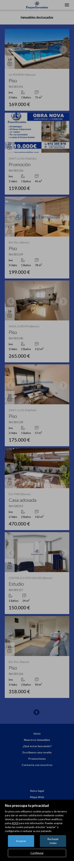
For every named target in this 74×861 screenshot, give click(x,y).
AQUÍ (15, 823)
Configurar (37, 853)
